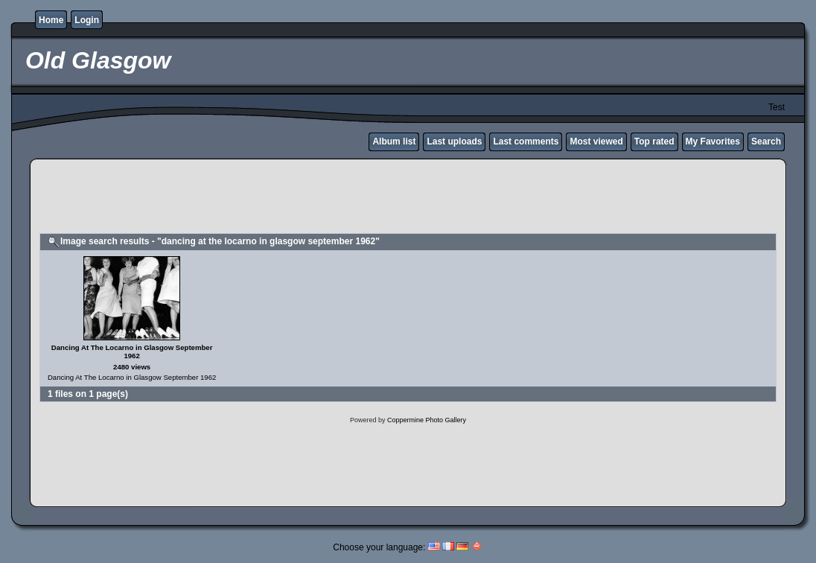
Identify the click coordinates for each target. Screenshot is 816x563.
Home (51, 20)
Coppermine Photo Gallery (426, 420)
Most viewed (596, 141)
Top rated (654, 141)
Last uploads (454, 141)
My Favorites (713, 141)
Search (766, 141)
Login (86, 20)
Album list (393, 141)
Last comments (525, 141)
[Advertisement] (408, 198)
